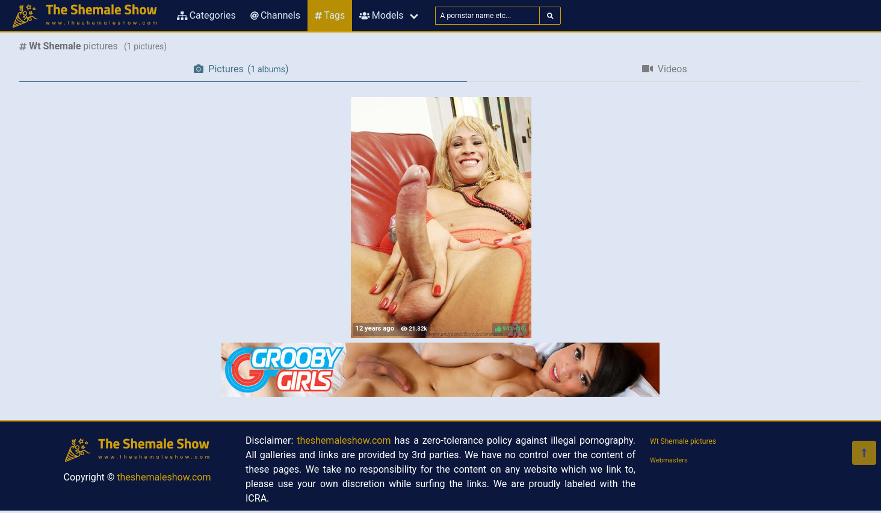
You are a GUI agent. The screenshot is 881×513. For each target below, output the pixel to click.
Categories (206, 15)
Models (381, 15)
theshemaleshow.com (164, 477)
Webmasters (669, 460)
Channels (275, 15)
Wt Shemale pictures (683, 441)
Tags (330, 15)
